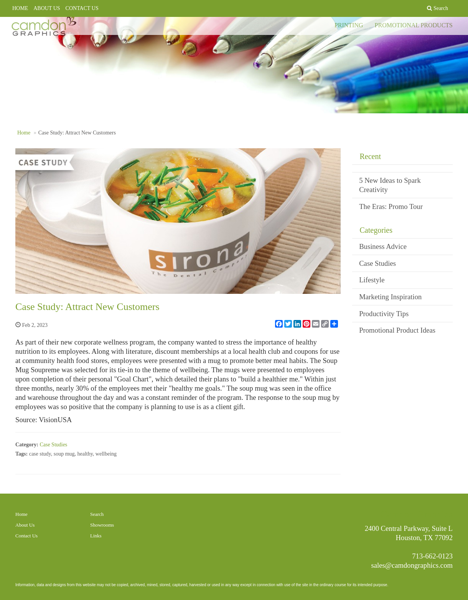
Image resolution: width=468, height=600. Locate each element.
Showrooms (102, 525)
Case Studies (53, 445)
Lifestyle (371, 280)
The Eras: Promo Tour (391, 206)
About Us (25, 525)
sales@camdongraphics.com (412, 565)
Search (97, 514)
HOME (20, 8)
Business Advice (383, 246)
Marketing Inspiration (390, 297)
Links (96, 536)
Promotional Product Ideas (397, 330)
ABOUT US (46, 8)
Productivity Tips (384, 314)
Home (23, 133)
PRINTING (349, 30)
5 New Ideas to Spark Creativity (390, 185)
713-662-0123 (432, 556)
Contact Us (26, 536)
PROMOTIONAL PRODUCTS (414, 30)
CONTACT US (82, 8)
